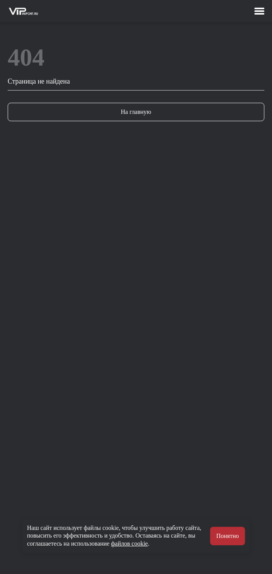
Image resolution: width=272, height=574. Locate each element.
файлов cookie (129, 543)
